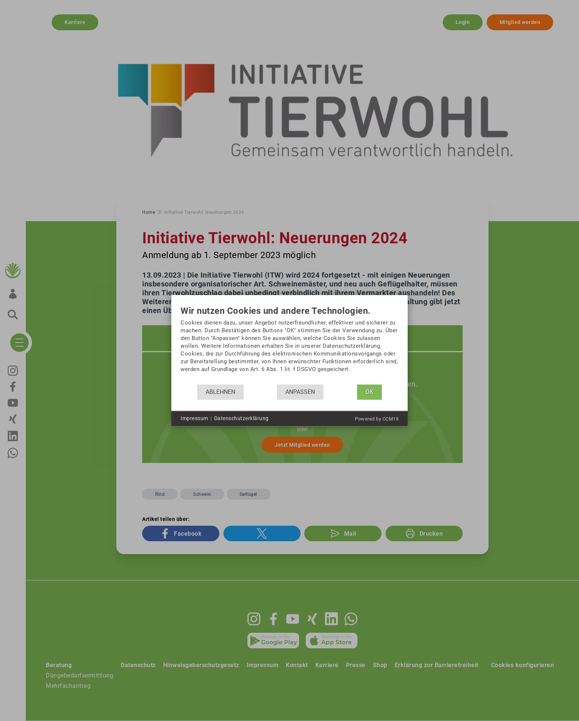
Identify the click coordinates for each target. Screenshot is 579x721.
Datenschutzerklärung (241, 418)
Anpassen (300, 391)
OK (369, 391)
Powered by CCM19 (376, 418)
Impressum (194, 418)
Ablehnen (220, 391)
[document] (289, 345)
